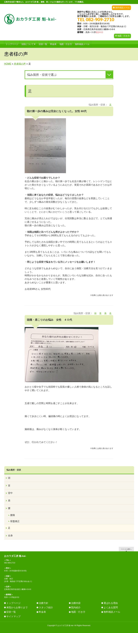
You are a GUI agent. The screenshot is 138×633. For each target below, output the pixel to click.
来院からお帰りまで (17, 607)
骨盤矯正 (15, 521)
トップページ (13, 603)
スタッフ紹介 (46, 607)
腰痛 (12, 515)
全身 (10, 535)
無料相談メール (122, 7)
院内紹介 (76, 607)
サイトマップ (13, 616)
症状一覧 (11, 612)
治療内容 (76, 603)
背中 (10, 493)
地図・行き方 (123, 36)
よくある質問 (111, 607)
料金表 (42, 612)
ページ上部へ (126, 549)
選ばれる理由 (111, 603)
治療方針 (43, 603)
